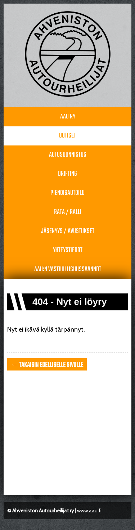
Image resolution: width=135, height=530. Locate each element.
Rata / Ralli (67, 212)
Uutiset (67, 136)
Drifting (67, 174)
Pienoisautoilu (67, 193)
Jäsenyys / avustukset (67, 231)
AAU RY (67, 117)
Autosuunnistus (67, 155)
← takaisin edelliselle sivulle (47, 365)
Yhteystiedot (67, 250)
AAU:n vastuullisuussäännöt (67, 269)
